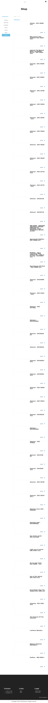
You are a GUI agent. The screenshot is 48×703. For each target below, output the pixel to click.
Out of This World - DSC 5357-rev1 (36, 577)
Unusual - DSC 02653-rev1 (37, 78)
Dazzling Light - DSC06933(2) (35, 523)
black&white (6, 25)
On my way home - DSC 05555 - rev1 (36, 563)
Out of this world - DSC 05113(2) (36, 536)
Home (15, 16)
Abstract (6, 35)
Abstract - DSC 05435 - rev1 (37, 118)
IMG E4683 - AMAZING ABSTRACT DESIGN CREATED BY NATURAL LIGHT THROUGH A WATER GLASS (37, 228)
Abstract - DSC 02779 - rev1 (37, 185)
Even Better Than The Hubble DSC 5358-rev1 (37, 590)
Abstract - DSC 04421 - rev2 (37, 293)
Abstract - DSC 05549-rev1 (37, 388)
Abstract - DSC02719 (37, 212)
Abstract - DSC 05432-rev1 (37, 105)
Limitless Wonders (36, 630)
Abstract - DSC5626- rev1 (37, 469)
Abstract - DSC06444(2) (34, 428)
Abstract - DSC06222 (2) (37, 334)
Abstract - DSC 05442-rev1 (37, 132)
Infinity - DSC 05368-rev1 (37, 24)
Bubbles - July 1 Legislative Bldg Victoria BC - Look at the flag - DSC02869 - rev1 (37, 255)
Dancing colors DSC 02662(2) (37, 509)
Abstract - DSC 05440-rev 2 (37, 159)
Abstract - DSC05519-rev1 (37, 415)
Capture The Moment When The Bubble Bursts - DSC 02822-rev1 (37, 52)
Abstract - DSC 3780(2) (35, 442)
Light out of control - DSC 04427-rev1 (37, 550)
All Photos (6, 20)
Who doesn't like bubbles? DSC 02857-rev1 (37, 38)
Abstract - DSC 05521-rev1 (37, 401)
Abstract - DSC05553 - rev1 (37, 361)
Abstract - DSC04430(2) (34, 320)
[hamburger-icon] (25, 2)
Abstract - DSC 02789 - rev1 (37, 91)
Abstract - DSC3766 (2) (36, 455)
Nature (6, 32)
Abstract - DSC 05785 (37, 482)
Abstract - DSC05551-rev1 (37, 374)
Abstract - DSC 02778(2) (35, 307)
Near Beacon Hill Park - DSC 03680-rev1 (37, 266)
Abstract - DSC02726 (37, 198)
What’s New (6, 22)
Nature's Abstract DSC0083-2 (36, 644)
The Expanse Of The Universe (37, 617)
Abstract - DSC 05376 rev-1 (37, 496)
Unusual (6, 30)
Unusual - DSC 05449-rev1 (37, 64)
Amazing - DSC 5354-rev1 (37, 604)
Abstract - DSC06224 (37, 347)
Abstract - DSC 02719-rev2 (37, 172)
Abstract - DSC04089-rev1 (37, 280)
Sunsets (6, 27)
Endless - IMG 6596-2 (37, 657)
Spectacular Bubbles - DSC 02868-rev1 (37, 239)
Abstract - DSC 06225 (37, 144)
